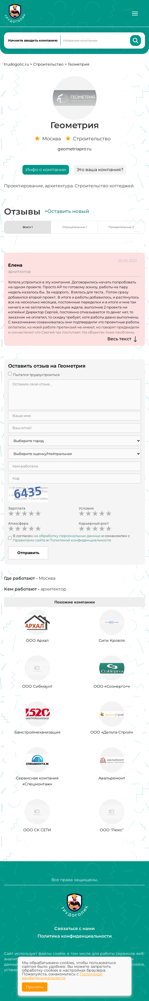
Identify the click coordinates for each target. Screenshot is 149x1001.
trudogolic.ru (16, 64)
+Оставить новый (67, 211)
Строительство (48, 64)
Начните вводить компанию (33, 40)
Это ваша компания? (100, 169)
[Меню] (135, 13)
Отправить (28, 552)
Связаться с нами (74, 928)
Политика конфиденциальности (75, 936)
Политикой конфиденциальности (62, 976)
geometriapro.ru (74, 148)
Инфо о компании (45, 169)
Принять (34, 987)
